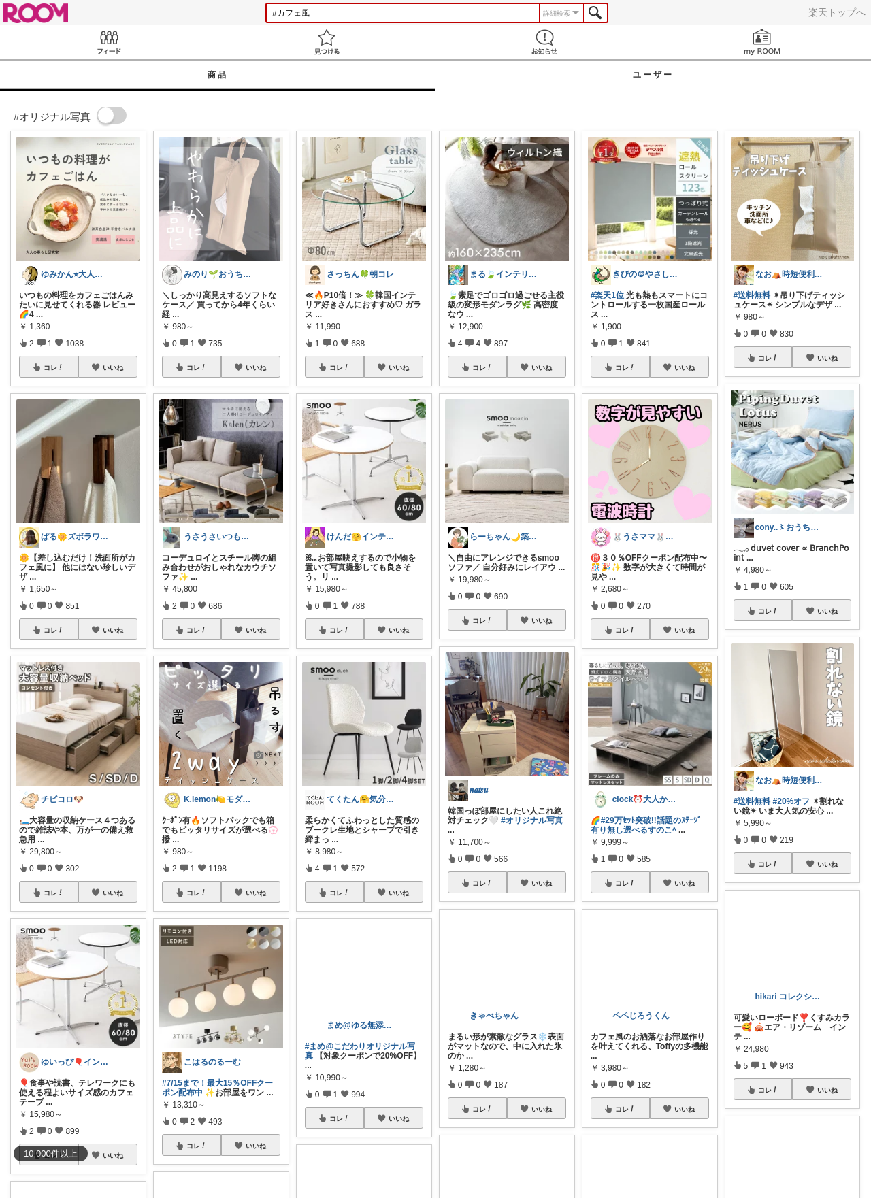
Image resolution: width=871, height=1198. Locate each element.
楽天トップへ (837, 12)
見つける (327, 42)
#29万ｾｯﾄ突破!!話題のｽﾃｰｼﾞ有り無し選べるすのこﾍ (646, 825)
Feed (109, 42)
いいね (113, 367)
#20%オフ (791, 801)
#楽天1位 (607, 295)
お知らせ (544, 42)
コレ (54, 367)
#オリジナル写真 (532, 820)
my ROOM (762, 42)
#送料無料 (752, 295)
